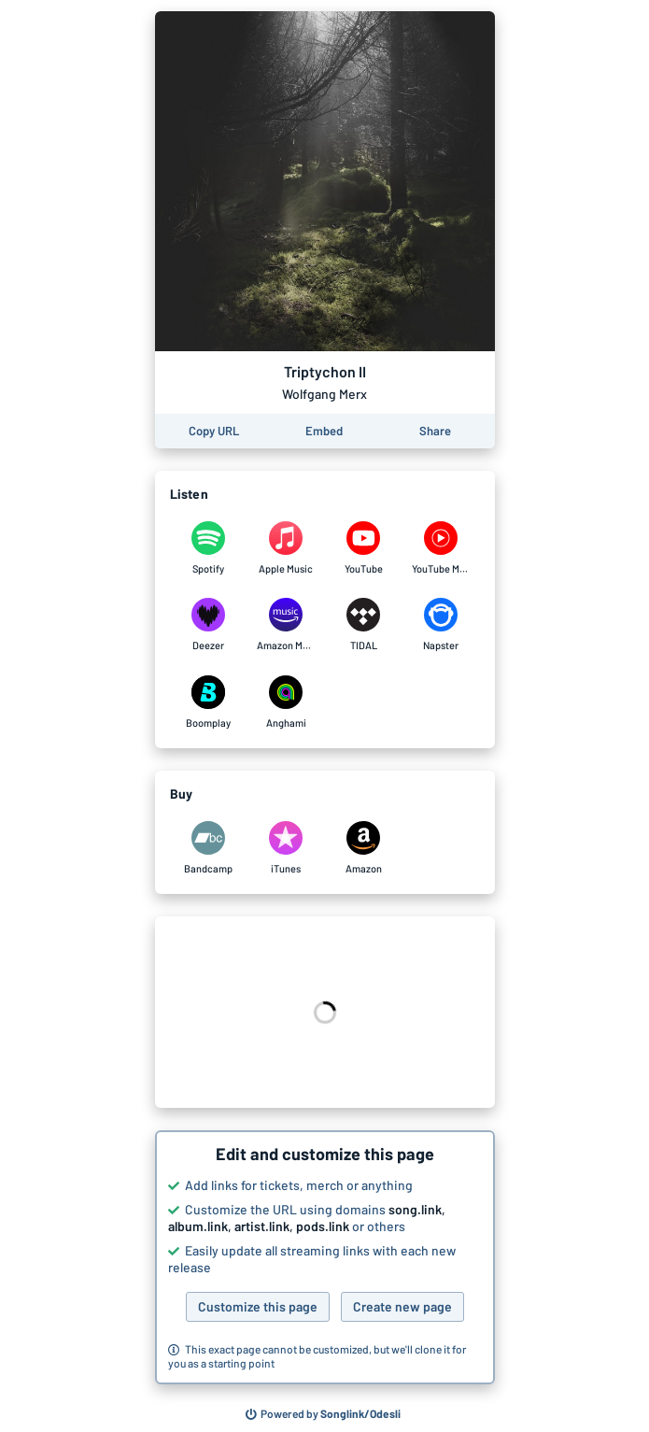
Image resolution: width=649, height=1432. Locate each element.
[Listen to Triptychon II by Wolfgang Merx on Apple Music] (286, 548)
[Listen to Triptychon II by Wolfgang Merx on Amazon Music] (286, 624)
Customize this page (257, 1306)
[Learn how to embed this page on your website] (324, 431)
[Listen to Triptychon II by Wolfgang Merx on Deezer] (208, 624)
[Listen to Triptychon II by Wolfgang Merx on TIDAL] (363, 624)
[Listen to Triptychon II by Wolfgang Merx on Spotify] (208, 548)
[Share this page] (435, 431)
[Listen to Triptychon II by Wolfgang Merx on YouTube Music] (441, 548)
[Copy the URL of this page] (213, 431)
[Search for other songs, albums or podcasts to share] (323, 1414)
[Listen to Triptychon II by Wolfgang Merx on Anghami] (286, 702)
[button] (325, 1257)
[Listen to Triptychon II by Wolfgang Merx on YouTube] (363, 548)
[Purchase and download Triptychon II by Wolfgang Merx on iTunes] (286, 848)
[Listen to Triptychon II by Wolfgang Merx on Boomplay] (208, 702)
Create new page (402, 1306)
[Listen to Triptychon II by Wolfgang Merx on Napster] (441, 624)
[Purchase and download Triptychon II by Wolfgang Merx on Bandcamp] (208, 848)
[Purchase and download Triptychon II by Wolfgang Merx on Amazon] (363, 848)
